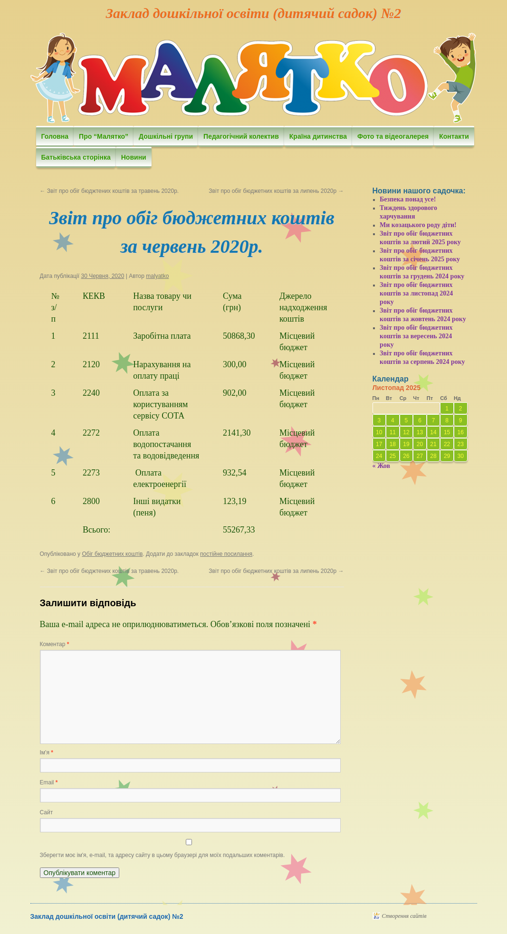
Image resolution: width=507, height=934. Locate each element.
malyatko (157, 276)
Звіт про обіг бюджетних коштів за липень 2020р (276, 191)
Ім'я (46, 752)
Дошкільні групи (166, 136)
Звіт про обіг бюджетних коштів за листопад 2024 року (416, 293)
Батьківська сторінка (76, 157)
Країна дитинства (318, 136)
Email (49, 782)
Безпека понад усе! (408, 199)
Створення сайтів (404, 916)
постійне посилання (226, 554)
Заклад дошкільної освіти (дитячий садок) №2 (253, 13)
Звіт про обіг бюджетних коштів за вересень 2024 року (416, 336)
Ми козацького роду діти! (418, 225)
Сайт (46, 812)
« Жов (382, 465)
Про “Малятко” (103, 136)
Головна (55, 136)
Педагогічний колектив (241, 136)
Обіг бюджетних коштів (112, 554)
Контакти (454, 136)
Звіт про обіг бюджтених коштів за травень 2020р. (109, 191)
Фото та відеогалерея (393, 136)
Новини (133, 157)
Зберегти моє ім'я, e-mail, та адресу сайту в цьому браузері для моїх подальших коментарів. (162, 855)
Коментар (54, 644)
